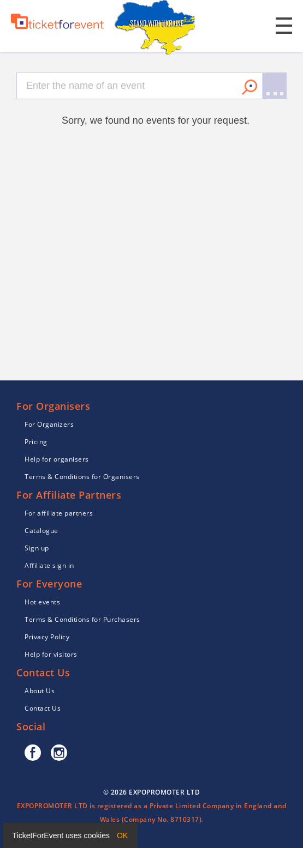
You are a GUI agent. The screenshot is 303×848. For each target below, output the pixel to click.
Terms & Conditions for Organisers (82, 476)
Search (249, 87)
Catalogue (41, 530)
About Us (40, 690)
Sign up (37, 548)
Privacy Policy (47, 636)
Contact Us (43, 708)
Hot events (42, 602)
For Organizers (49, 424)
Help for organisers (57, 459)
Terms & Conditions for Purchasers (82, 619)
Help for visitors (51, 654)
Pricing (36, 441)
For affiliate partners (59, 513)
